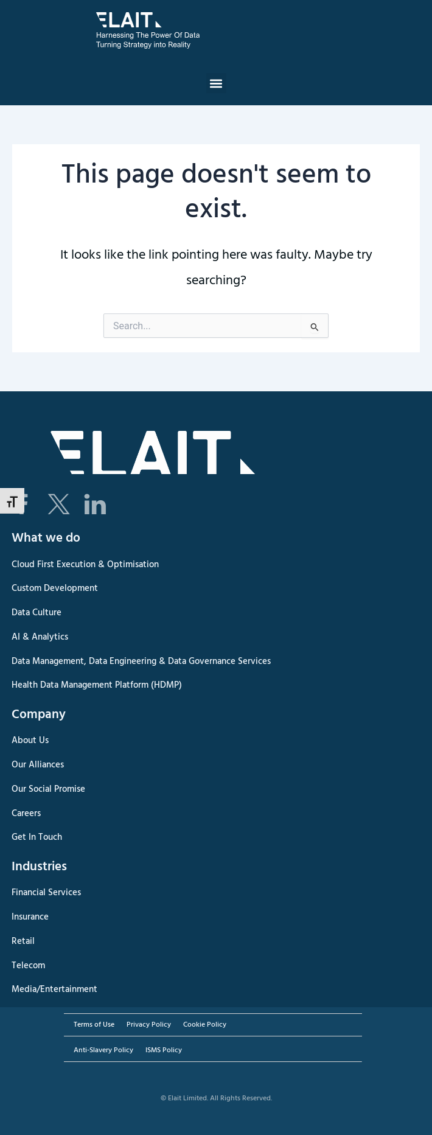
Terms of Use (94, 1025)
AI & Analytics (40, 637)
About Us (30, 740)
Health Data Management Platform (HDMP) (97, 685)
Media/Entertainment (54, 989)
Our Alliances (38, 765)
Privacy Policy (149, 1025)
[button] (216, 83)
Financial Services (46, 892)
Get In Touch (37, 837)
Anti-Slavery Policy (103, 1050)
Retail (23, 941)
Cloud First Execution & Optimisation (85, 564)
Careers (26, 813)
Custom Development (55, 588)
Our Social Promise (48, 789)
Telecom (28, 966)
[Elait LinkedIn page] (95, 504)
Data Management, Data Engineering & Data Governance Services (141, 661)
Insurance (30, 917)
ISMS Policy (163, 1050)
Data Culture (36, 613)
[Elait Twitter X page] (58, 504)
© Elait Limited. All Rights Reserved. (216, 1098)
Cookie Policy (204, 1025)
